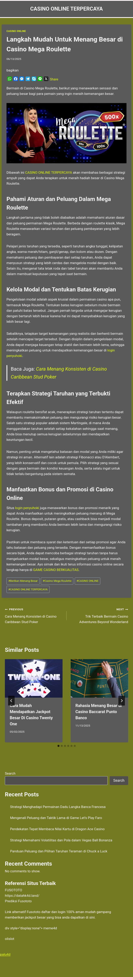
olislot (9, 939)
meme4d (50, 928)
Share (54, 79)
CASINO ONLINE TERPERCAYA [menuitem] (48, 172)
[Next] (121, 701)
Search (10, 773)
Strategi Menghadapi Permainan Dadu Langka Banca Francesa (58, 807)
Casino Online (16, 31)
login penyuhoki (27, 508)
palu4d (5, 954)
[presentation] (34, 678)
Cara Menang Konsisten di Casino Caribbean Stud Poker (34, 615)
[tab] (58, 746)
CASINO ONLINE (87, 580)
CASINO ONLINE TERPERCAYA (28, 589)
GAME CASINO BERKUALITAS (56, 570)
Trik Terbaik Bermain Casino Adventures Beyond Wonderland (99, 615)
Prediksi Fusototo (18, 901)
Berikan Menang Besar (23, 580)
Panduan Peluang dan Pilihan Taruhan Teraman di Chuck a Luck (58, 851)
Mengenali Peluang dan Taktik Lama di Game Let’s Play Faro (56, 818)
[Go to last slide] (11, 701)
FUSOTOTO (13, 890)
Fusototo (33, 912)
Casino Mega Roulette (57, 580)
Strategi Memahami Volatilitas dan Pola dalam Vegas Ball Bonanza (61, 840)
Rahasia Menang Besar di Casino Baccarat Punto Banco (99, 711)
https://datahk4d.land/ (22, 896)
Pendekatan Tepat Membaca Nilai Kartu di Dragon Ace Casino (57, 829)
